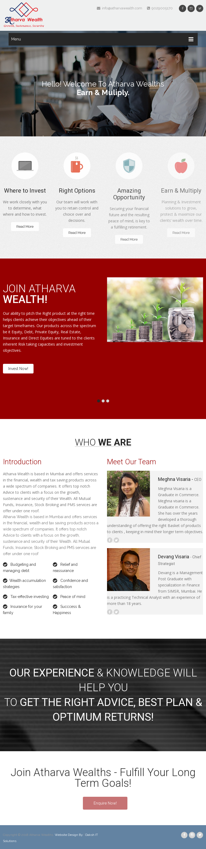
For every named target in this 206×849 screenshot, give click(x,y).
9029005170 (160, 8)
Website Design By (69, 835)
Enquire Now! (105, 803)
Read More (25, 227)
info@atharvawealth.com (119, 8)
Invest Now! (18, 368)
